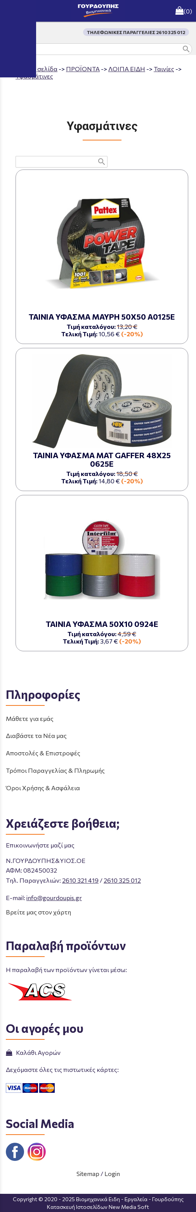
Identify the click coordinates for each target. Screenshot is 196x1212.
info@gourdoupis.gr (54, 897)
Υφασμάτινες (34, 76)
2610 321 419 (80, 880)
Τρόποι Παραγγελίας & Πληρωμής (55, 770)
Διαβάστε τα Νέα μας (36, 735)
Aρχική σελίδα (36, 68)
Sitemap (87, 1173)
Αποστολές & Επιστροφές (43, 753)
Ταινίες (164, 68)
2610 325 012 (122, 880)
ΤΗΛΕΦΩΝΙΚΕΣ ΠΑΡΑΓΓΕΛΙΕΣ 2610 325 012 (136, 32)
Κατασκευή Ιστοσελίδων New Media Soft (98, 1206)
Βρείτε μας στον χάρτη (38, 912)
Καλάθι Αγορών (33, 1052)
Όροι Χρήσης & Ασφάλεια (43, 787)
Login (112, 1173)
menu (11, 10)
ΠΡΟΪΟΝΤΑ (83, 68)
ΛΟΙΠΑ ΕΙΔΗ (126, 68)
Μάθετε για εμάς (30, 718)
